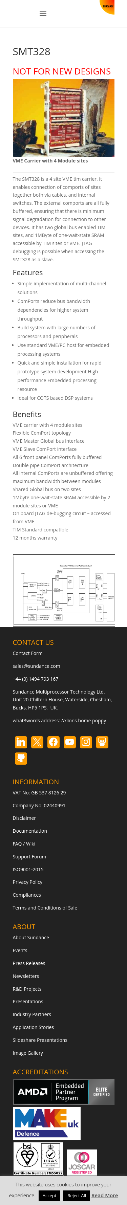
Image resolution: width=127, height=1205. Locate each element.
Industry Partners (32, 1014)
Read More (104, 1195)
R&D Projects (27, 989)
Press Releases (29, 963)
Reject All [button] (76, 1195)
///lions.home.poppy (83, 720)
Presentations (28, 1001)
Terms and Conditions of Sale (45, 907)
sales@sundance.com (36, 666)
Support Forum (29, 856)
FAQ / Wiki (24, 843)
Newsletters (26, 976)
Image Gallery (28, 1053)
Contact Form (28, 653)
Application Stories (33, 1027)
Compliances (27, 895)
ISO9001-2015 (28, 869)
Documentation (30, 831)
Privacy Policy (27, 882)
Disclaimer (24, 818)
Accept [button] (50, 1195)
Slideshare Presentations (40, 1040)
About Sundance (31, 937)
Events (20, 950)
